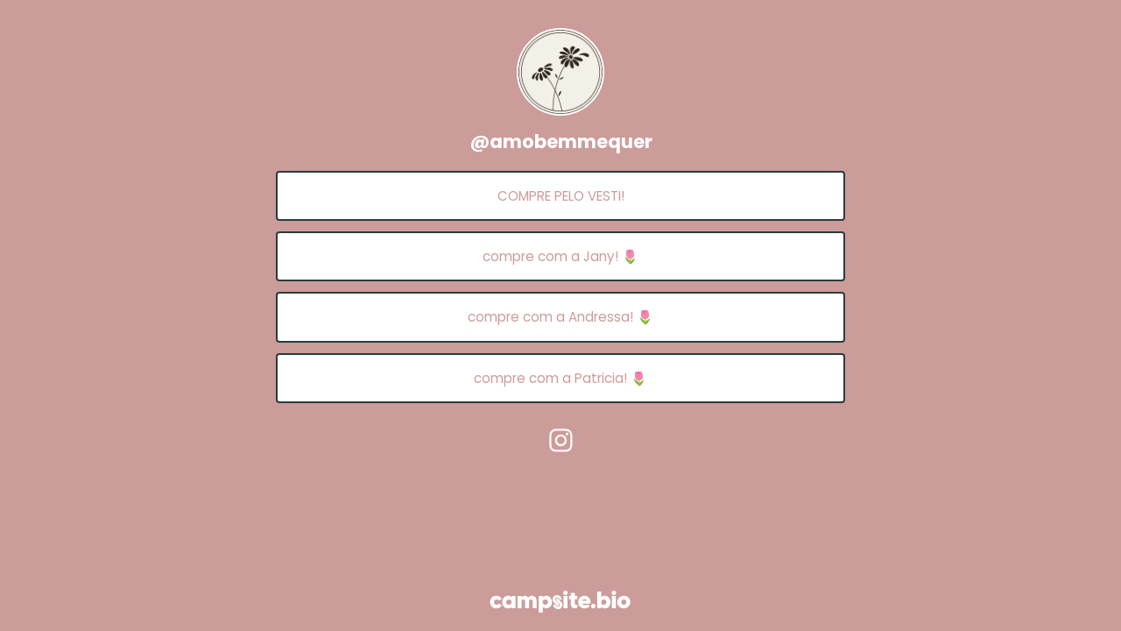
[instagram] (560, 440)
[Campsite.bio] (560, 601)
